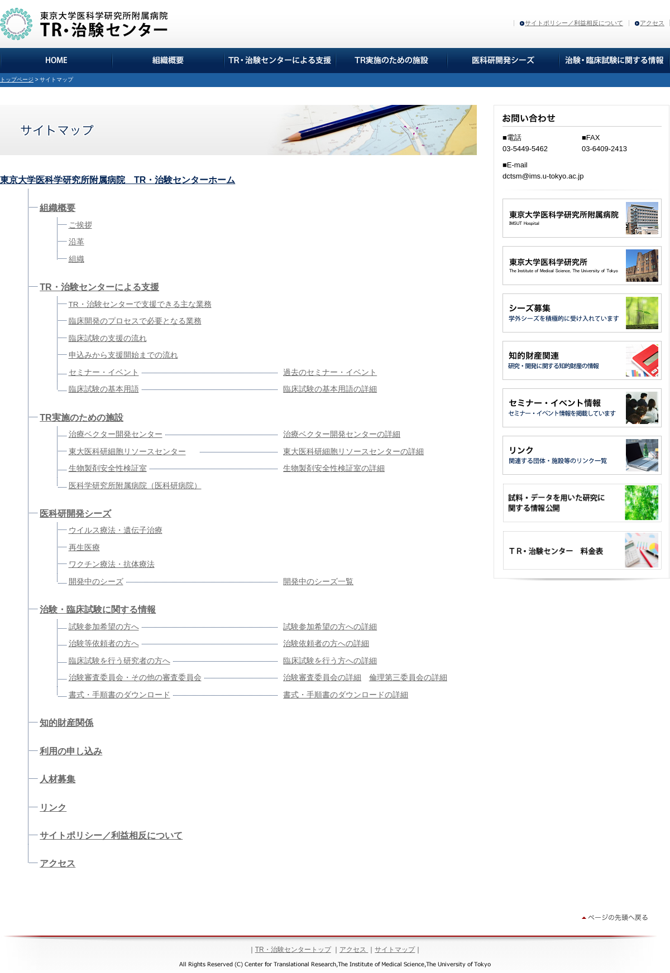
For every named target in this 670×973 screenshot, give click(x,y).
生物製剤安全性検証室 (108, 468)
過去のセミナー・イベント (330, 372)
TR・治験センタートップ (293, 949)
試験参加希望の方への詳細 (330, 627)
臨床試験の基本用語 (104, 389)
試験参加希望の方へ (104, 627)
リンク (53, 807)
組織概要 (57, 208)
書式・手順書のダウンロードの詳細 (345, 695)
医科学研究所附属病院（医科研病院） (135, 485)
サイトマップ (395, 949)
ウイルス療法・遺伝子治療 (115, 530)
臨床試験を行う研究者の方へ (119, 661)
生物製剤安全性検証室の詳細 (334, 468)
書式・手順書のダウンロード (119, 695)
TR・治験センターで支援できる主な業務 (140, 304)
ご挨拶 (80, 225)
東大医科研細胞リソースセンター (127, 451)
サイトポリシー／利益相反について (574, 23)
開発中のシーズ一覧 (318, 581)
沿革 (76, 242)
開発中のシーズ (96, 581)
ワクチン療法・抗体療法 (112, 564)
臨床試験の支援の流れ (108, 338)
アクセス (652, 23)
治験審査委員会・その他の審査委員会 (135, 677)
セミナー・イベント (104, 372)
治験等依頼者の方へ (104, 643)
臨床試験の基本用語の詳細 (330, 389)
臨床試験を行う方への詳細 (330, 661)
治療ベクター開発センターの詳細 (341, 434)
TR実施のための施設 (81, 417)
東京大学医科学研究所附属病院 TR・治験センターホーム (117, 180)
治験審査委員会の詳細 (322, 677)
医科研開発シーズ (75, 513)
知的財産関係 (66, 723)
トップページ (17, 79)
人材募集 (57, 779)
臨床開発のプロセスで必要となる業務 (135, 321)
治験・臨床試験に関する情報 (98, 609)
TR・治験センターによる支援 (99, 287)
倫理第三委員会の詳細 (408, 677)
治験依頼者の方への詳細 (326, 643)
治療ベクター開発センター (115, 434)
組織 (76, 259)
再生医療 (84, 547)
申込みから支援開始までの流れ (123, 355)
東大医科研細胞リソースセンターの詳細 (353, 451)
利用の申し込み (71, 751)
